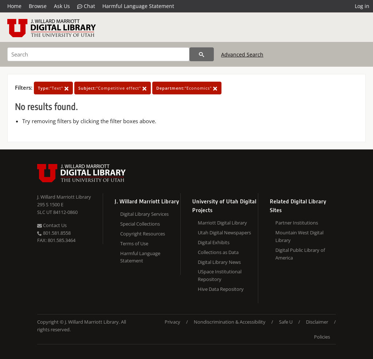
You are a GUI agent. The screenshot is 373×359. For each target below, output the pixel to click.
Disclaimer (317, 322)
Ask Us (62, 6)
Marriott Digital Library (222, 222)
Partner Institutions (296, 222)
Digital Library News (219, 262)
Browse (38, 6)
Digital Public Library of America (300, 254)
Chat (86, 6)
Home (14, 6)
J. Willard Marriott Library (64, 197)
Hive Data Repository (221, 289)
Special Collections (140, 224)
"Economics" (186, 88)
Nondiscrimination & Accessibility (230, 322)
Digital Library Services (144, 214)
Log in (362, 6)
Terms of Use (134, 243)
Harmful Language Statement (138, 6)
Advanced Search (242, 54)
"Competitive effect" (112, 88)
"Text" (53, 88)
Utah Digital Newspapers (224, 232)
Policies (322, 336)
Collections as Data (218, 252)
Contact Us (52, 225)
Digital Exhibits (213, 242)
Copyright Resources (142, 233)
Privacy (172, 322)
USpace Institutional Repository (220, 275)
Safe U (285, 322)
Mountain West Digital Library (299, 236)
